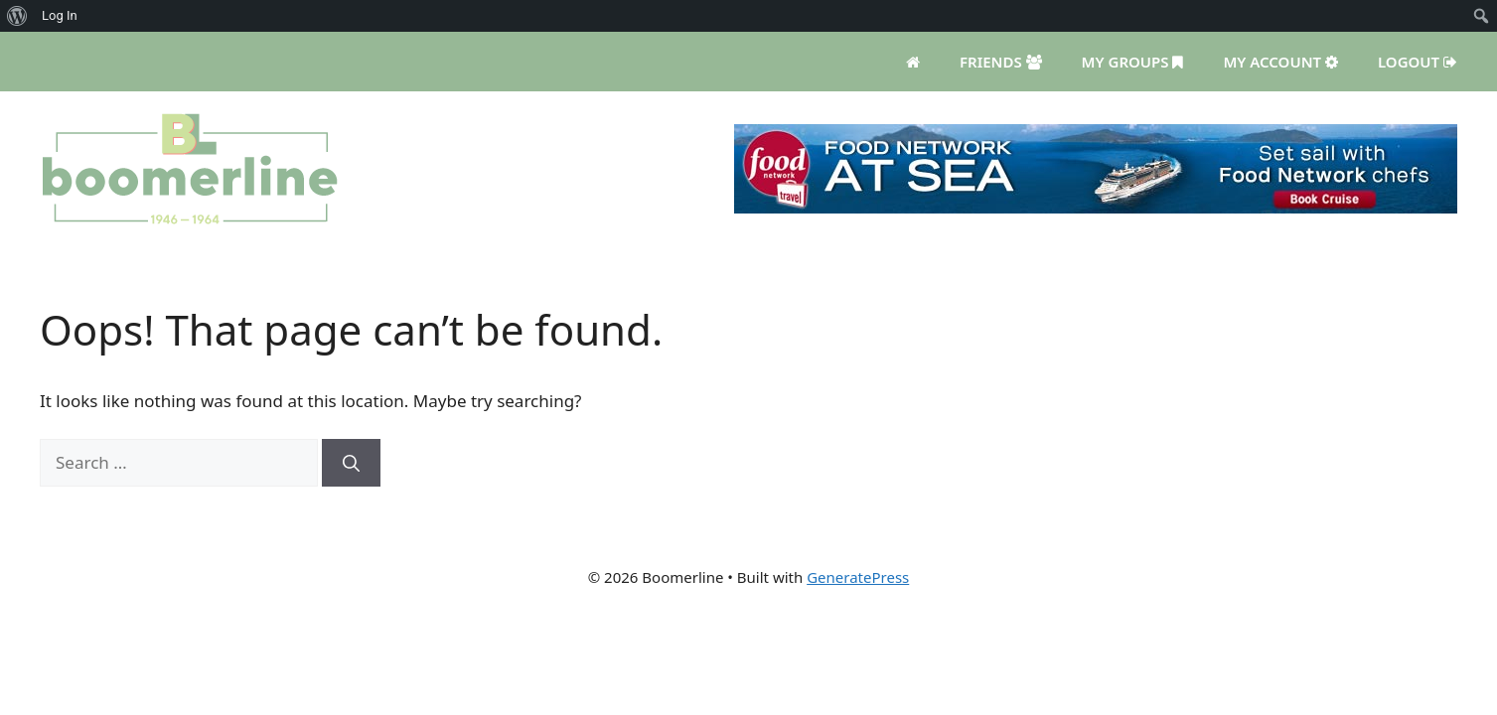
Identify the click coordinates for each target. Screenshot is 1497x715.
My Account (1280, 62)
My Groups (1133, 62)
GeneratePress (858, 577)
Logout (1417, 62)
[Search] (351, 463)
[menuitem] (17, 16)
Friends (1001, 62)
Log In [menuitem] (59, 15)
